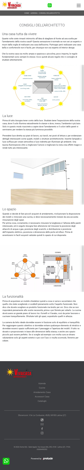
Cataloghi (42, 401)
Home (26, 13)
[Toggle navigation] (78, 5)
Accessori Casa (42, 396)
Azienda (34, 13)
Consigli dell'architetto (49, 13)
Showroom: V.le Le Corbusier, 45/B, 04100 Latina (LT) (42, 415)
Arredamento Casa (42, 392)
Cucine (42, 388)
